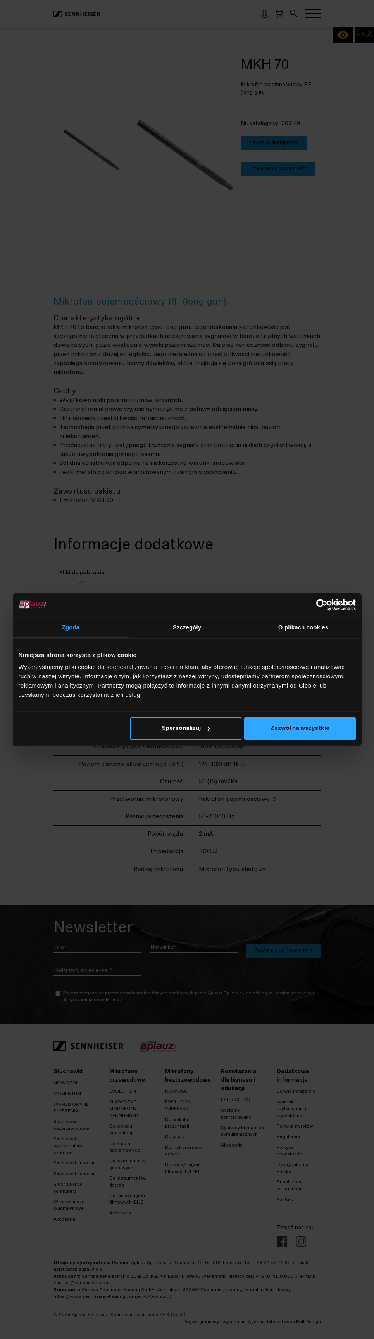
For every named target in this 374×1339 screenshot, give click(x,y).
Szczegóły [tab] (187, 627)
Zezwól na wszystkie (300, 728)
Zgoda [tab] (71, 627)
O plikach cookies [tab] (303, 627)
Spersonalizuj (186, 728)
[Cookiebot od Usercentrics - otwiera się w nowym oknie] (322, 604)
